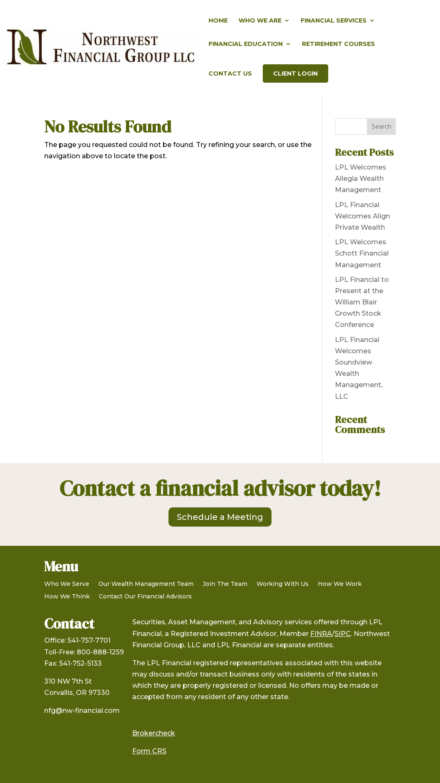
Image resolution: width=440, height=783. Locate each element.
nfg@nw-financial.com (82, 711)
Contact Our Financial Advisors (145, 596)
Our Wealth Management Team (146, 584)
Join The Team (225, 584)
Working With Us (282, 584)
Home (218, 21)
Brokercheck (153, 733)
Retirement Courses (338, 44)
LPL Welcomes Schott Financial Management (362, 253)
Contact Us (230, 74)
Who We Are (260, 21)
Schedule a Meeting (220, 517)
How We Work (340, 584)
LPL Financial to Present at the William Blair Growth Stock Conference (362, 302)
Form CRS (149, 751)
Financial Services (334, 21)
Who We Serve (66, 584)
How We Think (67, 596)
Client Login (295, 73)
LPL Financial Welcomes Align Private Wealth (362, 216)
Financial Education (246, 44)
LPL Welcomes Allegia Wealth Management (360, 178)
